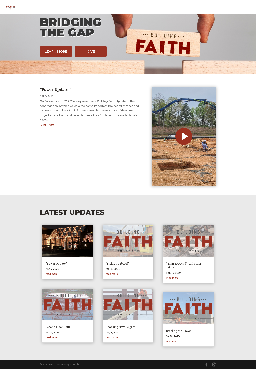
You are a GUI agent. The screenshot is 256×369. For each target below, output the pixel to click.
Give (227, 7)
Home (199, 7)
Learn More (56, 51)
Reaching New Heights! (121, 327)
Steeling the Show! (178, 331)
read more (47, 124)
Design (213, 7)
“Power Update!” (55, 89)
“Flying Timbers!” (117, 263)
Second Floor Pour (58, 327)
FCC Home (243, 7)
